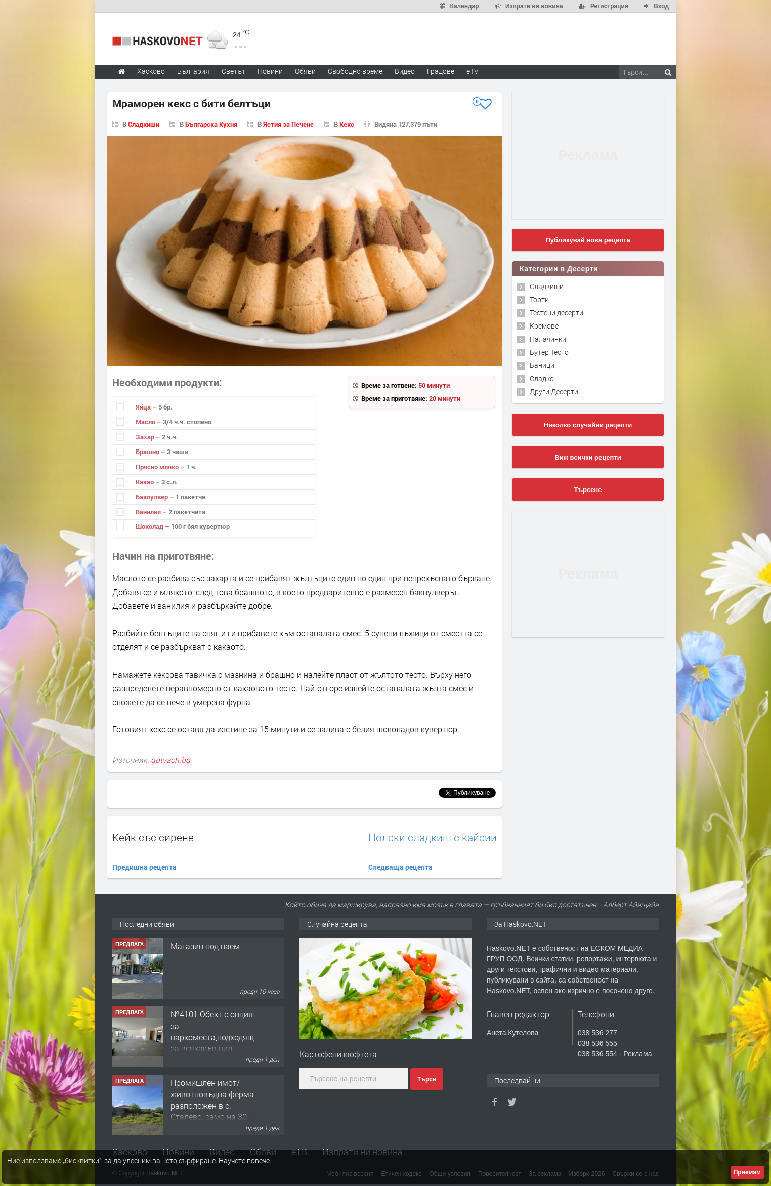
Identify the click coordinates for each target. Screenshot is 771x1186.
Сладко (542, 378)
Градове (440, 71)
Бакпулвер (152, 496)
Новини (270, 71)
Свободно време (355, 71)
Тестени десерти (556, 312)
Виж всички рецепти (587, 457)
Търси (426, 1079)
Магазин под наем (205, 945)
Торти (539, 299)
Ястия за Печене (288, 124)
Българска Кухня (211, 124)
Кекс (346, 124)
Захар (146, 436)
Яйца (144, 407)
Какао (145, 481)
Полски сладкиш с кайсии (432, 837)
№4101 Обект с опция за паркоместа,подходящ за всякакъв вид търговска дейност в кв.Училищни (212, 1042)
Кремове (544, 326)
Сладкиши (143, 124)
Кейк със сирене (153, 837)
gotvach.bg (170, 760)
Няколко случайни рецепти (588, 425)
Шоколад (150, 526)
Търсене (588, 490)
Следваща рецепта (400, 867)
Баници (542, 365)
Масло (146, 421)
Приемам (747, 1172)
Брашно (148, 451)
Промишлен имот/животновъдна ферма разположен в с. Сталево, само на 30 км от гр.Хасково (212, 1105)
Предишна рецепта (144, 867)
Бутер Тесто (549, 352)
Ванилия (149, 511)
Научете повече (244, 1160)
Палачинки (548, 339)
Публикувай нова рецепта (587, 240)
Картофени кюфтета (338, 1054)
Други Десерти (554, 391)
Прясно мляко (158, 466)
